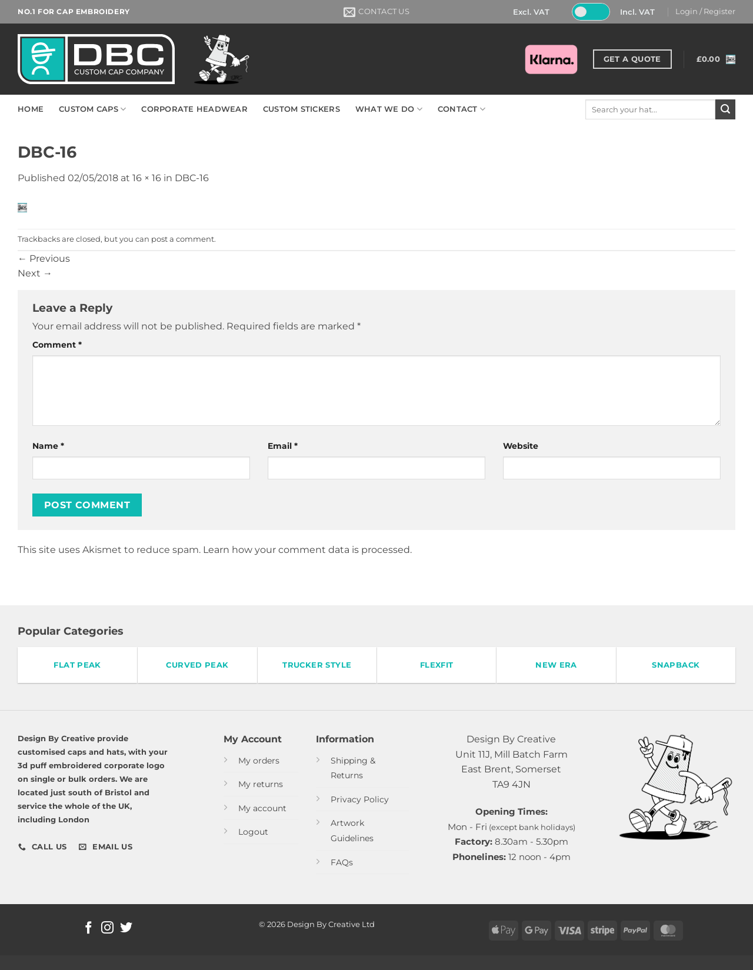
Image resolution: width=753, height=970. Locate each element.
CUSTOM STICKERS (301, 109)
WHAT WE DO (388, 109)
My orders (258, 760)
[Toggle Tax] (590, 12)
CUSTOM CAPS (92, 109)
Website (520, 446)
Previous (44, 258)
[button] (705, 12)
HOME (31, 109)
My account (262, 808)
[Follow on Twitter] (126, 928)
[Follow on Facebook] (88, 928)
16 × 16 (146, 178)
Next (35, 273)
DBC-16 (192, 178)
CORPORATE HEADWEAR (194, 109)
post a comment (182, 239)
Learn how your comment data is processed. (307, 549)
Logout (253, 831)
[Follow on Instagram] (107, 928)
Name (48, 446)
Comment (57, 344)
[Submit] (725, 109)
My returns (260, 784)
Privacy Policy (360, 799)
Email (283, 446)
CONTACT (461, 109)
